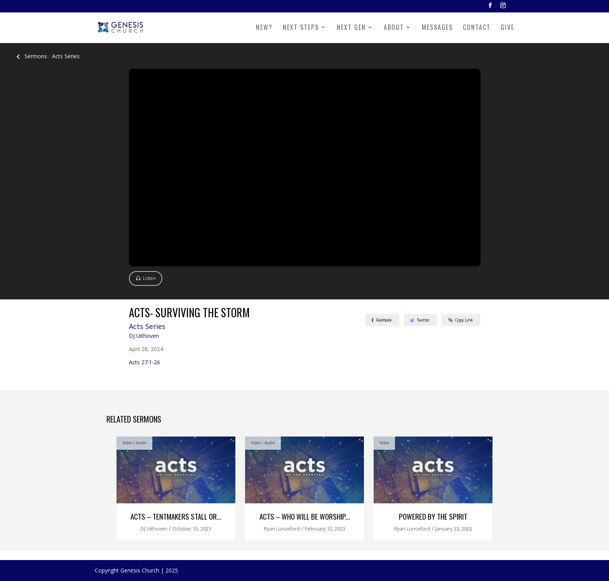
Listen (149, 278)
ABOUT (394, 28)
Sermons (30, 56)
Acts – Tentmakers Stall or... (175, 516)
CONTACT (477, 28)
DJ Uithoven (144, 335)
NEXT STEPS (301, 28)
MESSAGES (437, 28)
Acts (66, 56)
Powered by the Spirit (433, 516)
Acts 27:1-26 (144, 362)
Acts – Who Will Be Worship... (304, 516)
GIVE (507, 28)
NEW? (264, 28)
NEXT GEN (351, 28)
